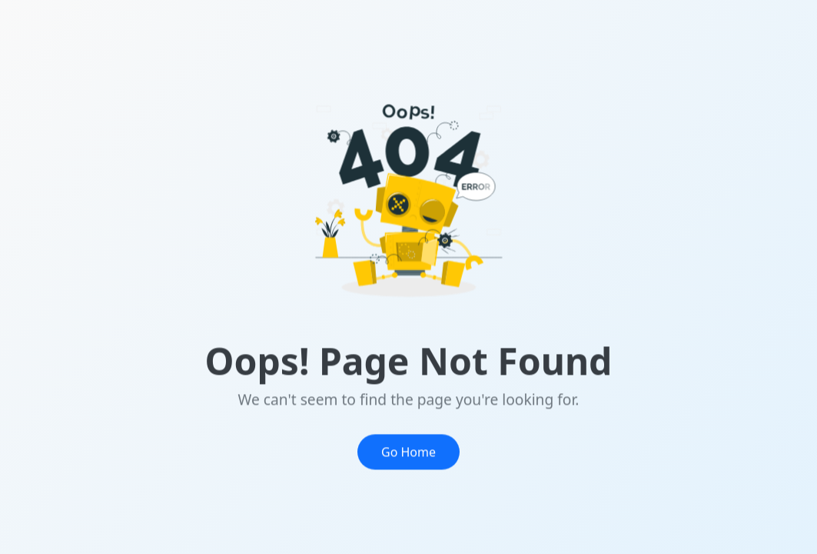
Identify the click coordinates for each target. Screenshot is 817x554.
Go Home (408, 457)
